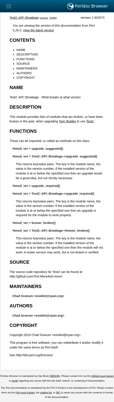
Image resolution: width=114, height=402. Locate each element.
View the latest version (38, 30)
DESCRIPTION (27, 54)
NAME (20, 50)
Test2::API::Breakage (24, 17)
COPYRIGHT (25, 77)
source (44, 18)
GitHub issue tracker (102, 376)
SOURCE (23, 63)
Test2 (89, 121)
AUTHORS (24, 73)
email (15, 380)
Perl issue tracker (25, 392)
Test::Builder (67, 121)
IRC (58, 392)
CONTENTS (22, 40)
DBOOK (54, 376)
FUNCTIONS (25, 59)
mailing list (46, 392)
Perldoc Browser (87, 6)
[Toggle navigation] (9, 6)
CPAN (52, 18)
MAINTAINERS (26, 68)
